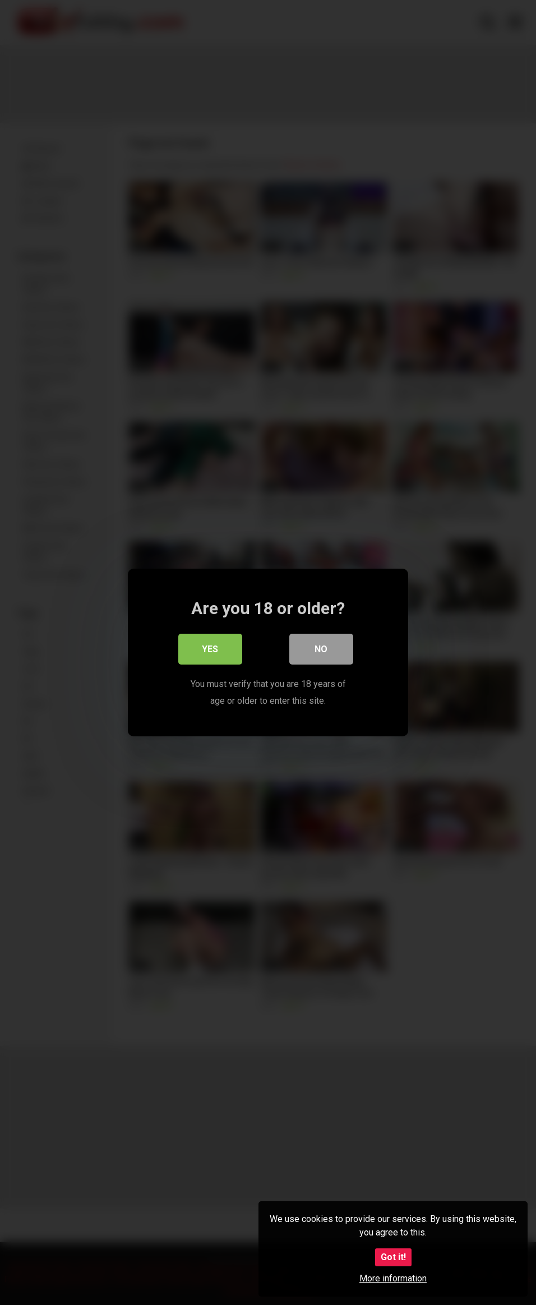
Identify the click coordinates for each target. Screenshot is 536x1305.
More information (393, 1278)
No (321, 649)
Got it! (393, 1257)
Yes (210, 649)
